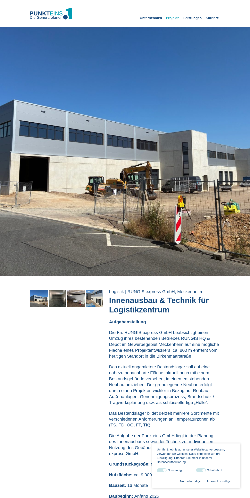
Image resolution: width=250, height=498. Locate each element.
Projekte (172, 18)
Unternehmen (151, 18)
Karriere (212, 18)
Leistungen (192, 18)
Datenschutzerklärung (171, 462)
